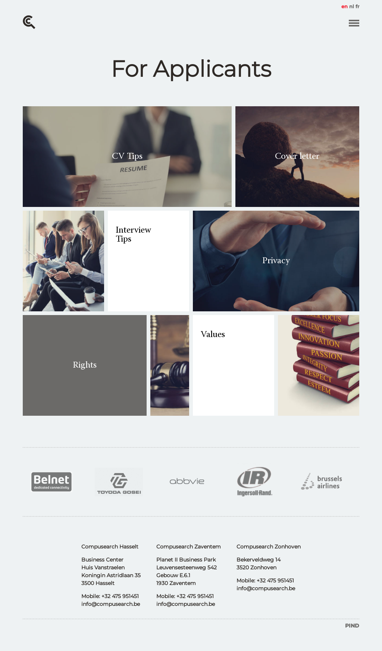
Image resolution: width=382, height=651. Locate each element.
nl (351, 6)
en (344, 6)
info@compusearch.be (110, 604)
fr (357, 6)
